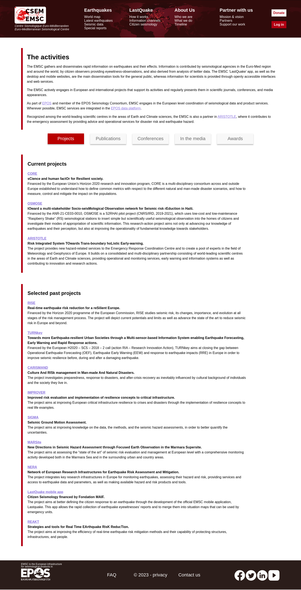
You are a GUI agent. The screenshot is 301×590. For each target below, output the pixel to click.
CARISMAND (38, 367)
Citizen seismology (143, 24)
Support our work (232, 24)
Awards (235, 138)
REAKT (33, 522)
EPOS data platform (126, 108)
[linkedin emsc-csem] (262, 574)
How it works (138, 17)
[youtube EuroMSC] (273, 574)
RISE (31, 303)
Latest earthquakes (98, 20)
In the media (192, 138)
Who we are (183, 17)
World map (92, 17)
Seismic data (93, 24)
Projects (65, 138)
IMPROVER (36, 392)
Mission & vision (232, 17)
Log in (279, 24)
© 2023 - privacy (150, 574)
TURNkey (35, 333)
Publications (108, 138)
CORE (32, 173)
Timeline (181, 24)
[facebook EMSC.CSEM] (240, 574)
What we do (183, 20)
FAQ (111, 574)
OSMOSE (35, 203)
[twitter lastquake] (251, 574)
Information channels (145, 20)
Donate (278, 13)
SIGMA (33, 417)
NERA (32, 467)
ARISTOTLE (227, 116)
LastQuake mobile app (45, 492)
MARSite (34, 442)
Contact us (189, 574)
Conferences (151, 138)
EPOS (46, 103)
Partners (226, 20)
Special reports (95, 28)
